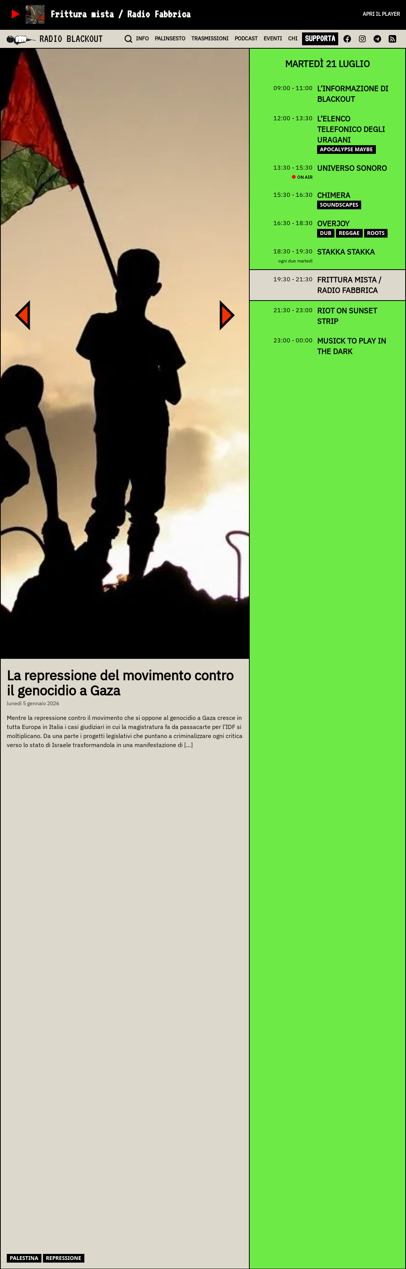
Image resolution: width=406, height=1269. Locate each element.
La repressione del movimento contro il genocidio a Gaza (120, 683)
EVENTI (273, 38)
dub (325, 232)
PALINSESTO (170, 38)
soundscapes (339, 204)
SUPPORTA (320, 38)
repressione (63, 1257)
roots (376, 232)
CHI (293, 38)
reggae (349, 232)
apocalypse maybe (346, 149)
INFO (142, 38)
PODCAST (246, 38)
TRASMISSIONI (210, 38)
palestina (24, 1257)
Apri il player (381, 14)
